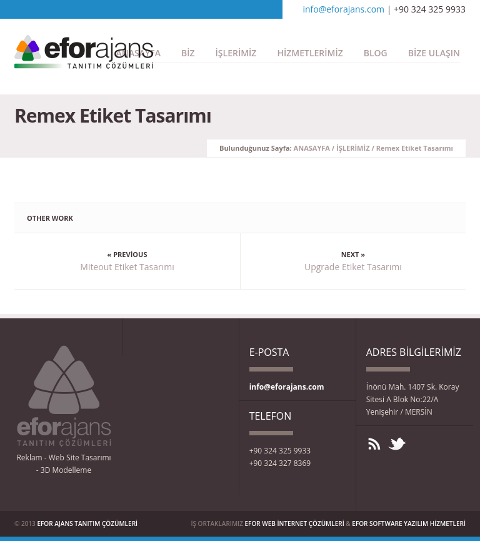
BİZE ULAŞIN (434, 53)
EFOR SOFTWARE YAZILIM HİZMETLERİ (409, 523)
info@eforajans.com (343, 9)
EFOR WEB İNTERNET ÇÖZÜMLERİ (294, 523)
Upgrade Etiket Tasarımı (353, 267)
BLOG (376, 53)
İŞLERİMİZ (236, 53)
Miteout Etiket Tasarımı (127, 267)
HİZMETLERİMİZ (309, 53)
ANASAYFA (312, 148)
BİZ (188, 53)
